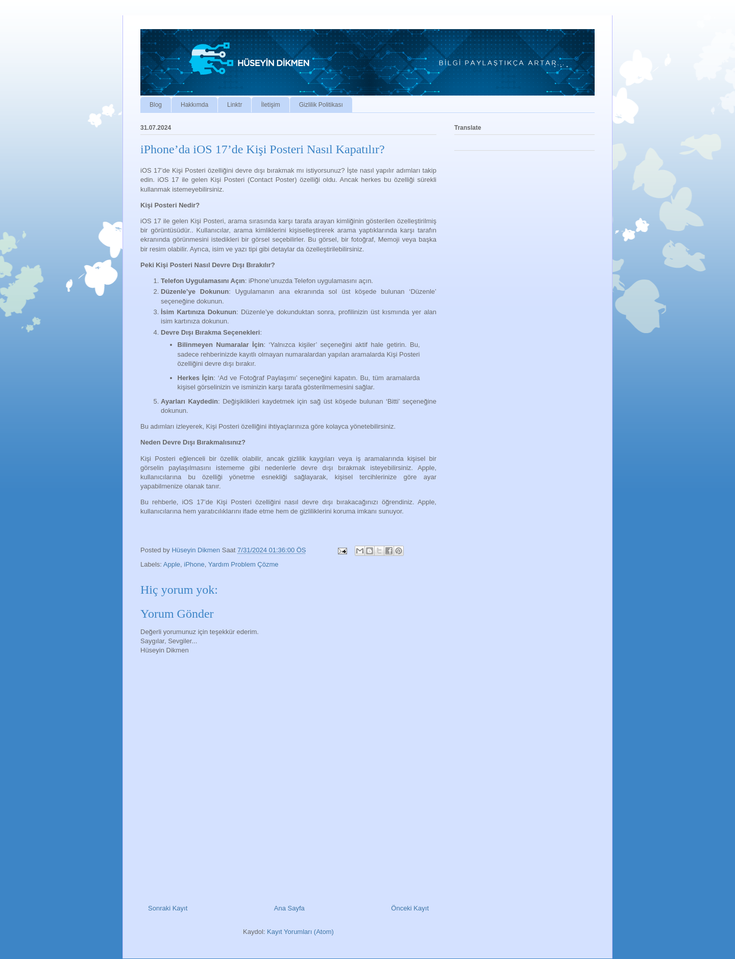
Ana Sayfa (289, 908)
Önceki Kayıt (410, 908)
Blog (156, 104)
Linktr (234, 104)
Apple (171, 564)
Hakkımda (194, 104)
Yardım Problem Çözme (243, 564)
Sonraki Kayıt (167, 908)
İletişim (270, 104)
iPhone (194, 564)
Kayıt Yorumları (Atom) (300, 931)
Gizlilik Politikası (321, 104)
